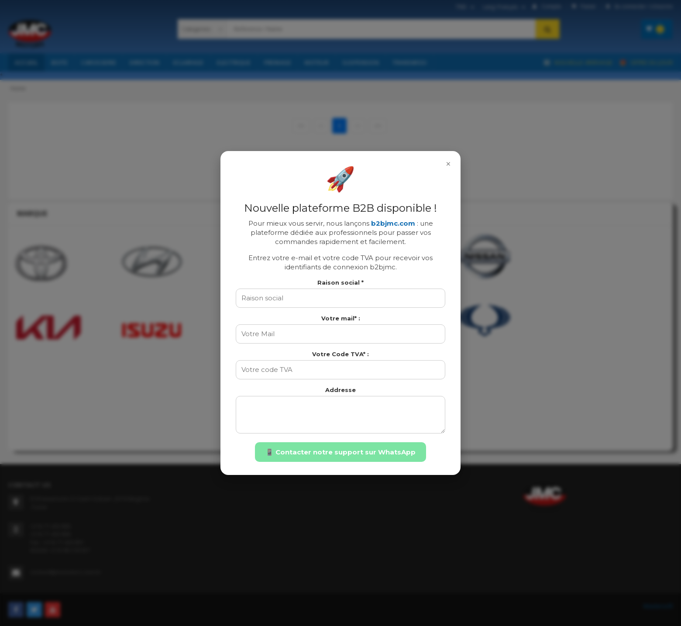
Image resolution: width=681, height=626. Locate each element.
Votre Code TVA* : (340, 354)
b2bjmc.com (393, 223)
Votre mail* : (340, 318)
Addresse (340, 389)
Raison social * (340, 282)
